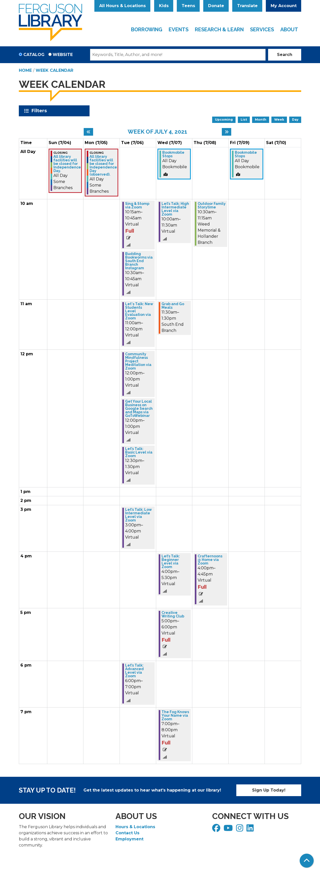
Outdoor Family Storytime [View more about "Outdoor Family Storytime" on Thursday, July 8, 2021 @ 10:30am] (212, 205)
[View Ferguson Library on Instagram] (240, 829)
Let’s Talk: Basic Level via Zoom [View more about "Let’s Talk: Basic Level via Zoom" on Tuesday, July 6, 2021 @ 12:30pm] (138, 452)
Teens (188, 5)
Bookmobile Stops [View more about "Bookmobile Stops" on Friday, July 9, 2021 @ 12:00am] (246, 154)
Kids (164, 5)
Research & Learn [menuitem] (219, 29)
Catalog (34, 54)
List (244, 119)
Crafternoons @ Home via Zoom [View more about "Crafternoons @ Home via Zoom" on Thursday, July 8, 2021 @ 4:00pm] (210, 559)
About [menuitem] (289, 29)
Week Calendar (54, 70)
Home (25, 70)
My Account (284, 5)
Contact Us (127, 832)
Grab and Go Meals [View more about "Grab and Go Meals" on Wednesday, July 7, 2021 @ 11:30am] (173, 305)
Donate (216, 5)
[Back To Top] (307, 861)
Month (260, 119)
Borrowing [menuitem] (146, 29)
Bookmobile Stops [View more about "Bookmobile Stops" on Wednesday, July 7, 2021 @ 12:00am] (173, 154)
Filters (40, 111)
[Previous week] (88, 132)
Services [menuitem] (262, 29)
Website (63, 54)
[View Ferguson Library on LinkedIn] (250, 829)
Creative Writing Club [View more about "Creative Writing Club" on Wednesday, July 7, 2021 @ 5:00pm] (173, 614)
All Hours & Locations (122, 5)
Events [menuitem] (178, 29)
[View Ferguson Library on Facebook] (217, 829)
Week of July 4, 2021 (157, 131)
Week (279, 119)
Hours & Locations (135, 826)
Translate (247, 5)
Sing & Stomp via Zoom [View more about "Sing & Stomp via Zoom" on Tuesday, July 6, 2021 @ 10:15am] (137, 205)
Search (284, 54)
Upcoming (224, 119)
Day (295, 119)
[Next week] (226, 132)
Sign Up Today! (268, 790)
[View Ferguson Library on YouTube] (229, 829)
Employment (129, 839)
